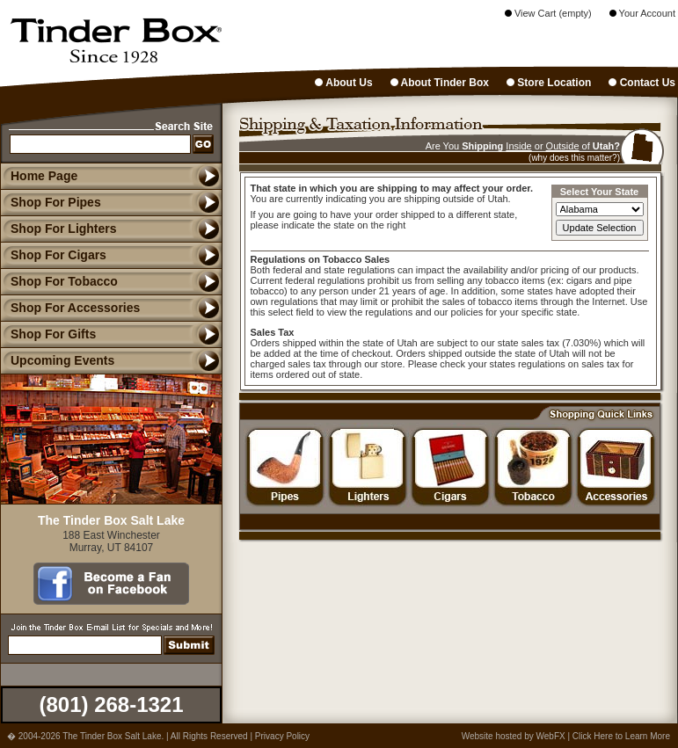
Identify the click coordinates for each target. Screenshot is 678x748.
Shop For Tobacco (59, 281)
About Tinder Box (439, 82)
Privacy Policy (282, 736)
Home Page (44, 176)
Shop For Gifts (48, 334)
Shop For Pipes (50, 202)
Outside (563, 146)
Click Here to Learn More (621, 736)
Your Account (642, 13)
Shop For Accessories (70, 308)
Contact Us (642, 82)
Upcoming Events (57, 360)
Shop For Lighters (58, 228)
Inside (518, 146)
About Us (343, 82)
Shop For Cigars (53, 255)
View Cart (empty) (548, 13)
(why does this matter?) (574, 158)
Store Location (549, 82)
